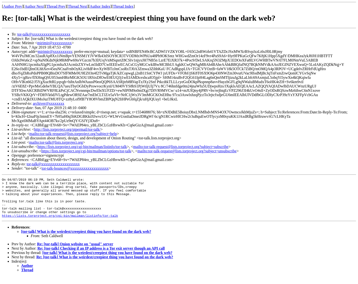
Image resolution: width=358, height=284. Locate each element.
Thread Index (123, 6)
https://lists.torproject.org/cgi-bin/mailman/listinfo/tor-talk (82, 147)
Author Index (100, 6)
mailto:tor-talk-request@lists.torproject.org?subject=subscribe (180, 147)
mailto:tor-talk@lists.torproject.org (56, 142)
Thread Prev (56, 6)
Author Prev (12, 6)
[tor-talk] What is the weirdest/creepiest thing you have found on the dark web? (86, 239)
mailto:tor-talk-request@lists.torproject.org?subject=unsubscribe (187, 151)
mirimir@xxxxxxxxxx (54, 43)
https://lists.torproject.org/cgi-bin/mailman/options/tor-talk (86, 151)
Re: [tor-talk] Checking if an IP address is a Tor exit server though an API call (101, 256)
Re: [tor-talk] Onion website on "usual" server (75, 252)
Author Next (34, 6)
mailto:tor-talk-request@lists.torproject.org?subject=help (73, 134)
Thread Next (77, 6)
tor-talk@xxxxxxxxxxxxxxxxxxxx (44, 34)
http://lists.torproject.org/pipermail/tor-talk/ (67, 129)
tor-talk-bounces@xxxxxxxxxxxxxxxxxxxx (75, 168)
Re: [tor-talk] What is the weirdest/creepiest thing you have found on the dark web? (104, 265)
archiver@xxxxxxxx (48, 103)
